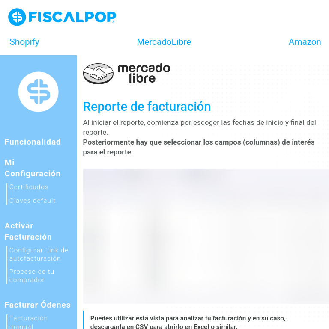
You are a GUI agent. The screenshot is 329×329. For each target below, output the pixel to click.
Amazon (305, 42)
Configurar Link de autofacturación (39, 254)
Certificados (29, 187)
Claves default (32, 201)
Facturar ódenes (38, 305)
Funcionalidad (33, 142)
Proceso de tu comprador (31, 276)
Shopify (24, 42)
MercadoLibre (164, 42)
